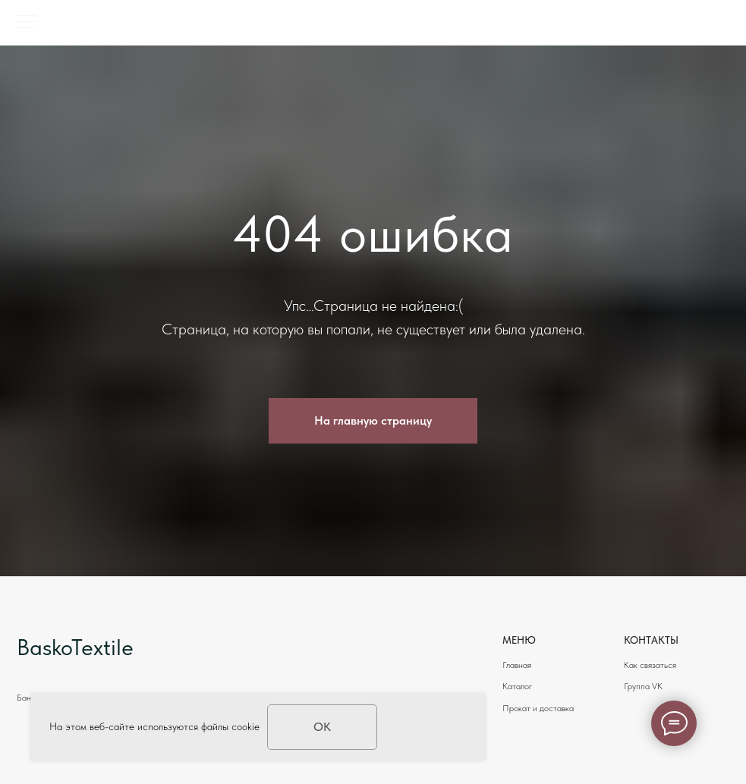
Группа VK (643, 686)
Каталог (517, 686)
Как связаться (650, 665)
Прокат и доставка (538, 708)
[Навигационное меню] (25, 22)
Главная (516, 665)
